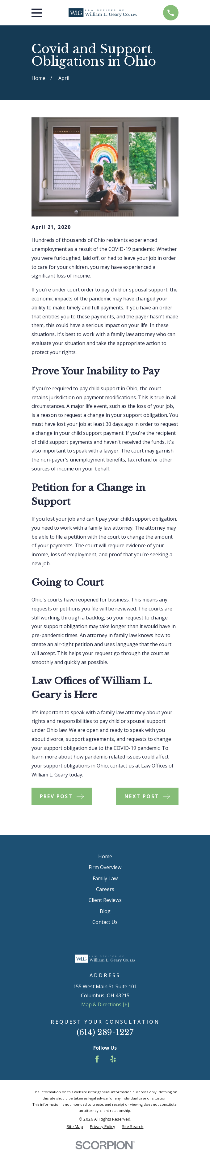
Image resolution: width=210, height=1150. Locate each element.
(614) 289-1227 (105, 1032)
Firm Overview (105, 867)
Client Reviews (105, 900)
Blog (105, 911)
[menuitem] (75, 1126)
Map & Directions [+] (105, 1004)
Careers (105, 889)
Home (105, 856)
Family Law (105, 878)
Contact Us (105, 922)
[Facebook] (97, 1059)
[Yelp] (113, 1059)
